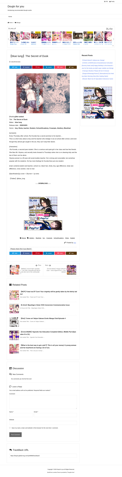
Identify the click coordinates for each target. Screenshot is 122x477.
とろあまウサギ (67, 44)
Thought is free (70, 472)
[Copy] (71, 67)
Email (36, 412)
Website (11, 419)
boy (44, 238)
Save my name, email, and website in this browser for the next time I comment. (35, 428)
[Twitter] (14, 67)
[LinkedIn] (48, 67)
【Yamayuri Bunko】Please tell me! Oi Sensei (95, 71)
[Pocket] (60, 67)
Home (11, 22)
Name (11, 412)
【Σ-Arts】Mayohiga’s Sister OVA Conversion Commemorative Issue (45, 305)
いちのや (85, 44)
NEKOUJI (33, 44)
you (75, 242)
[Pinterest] (37, 67)
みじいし (54, 44)
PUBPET (33, 42)
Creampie (49, 238)
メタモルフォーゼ (98, 44)
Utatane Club (76, 44)
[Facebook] (26, 67)
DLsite (109, 29)
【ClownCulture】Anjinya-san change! (93, 60)
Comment (12, 394)
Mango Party (13, 44)
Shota (67, 238)
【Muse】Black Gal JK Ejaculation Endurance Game (97, 79)
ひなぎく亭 (23, 44)
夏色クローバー (14, 42)
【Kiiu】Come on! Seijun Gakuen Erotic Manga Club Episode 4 (43, 318)
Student (72, 238)
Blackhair (38, 238)
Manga (18, 22)
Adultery (31, 238)
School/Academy (59, 238)
